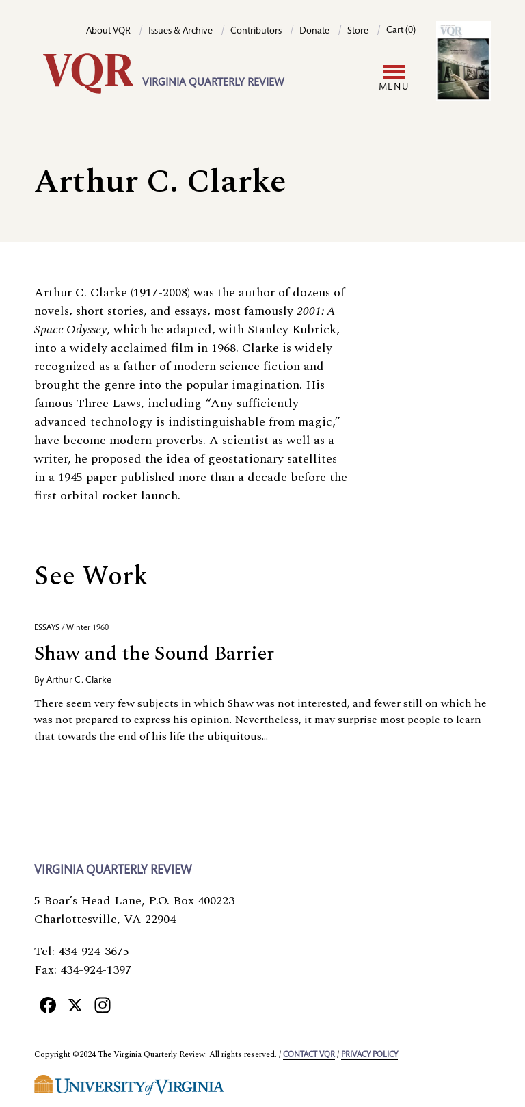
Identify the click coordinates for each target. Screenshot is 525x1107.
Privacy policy (369, 1055)
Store (357, 31)
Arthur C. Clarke (78, 681)
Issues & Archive (180, 31)
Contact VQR (309, 1055)
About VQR (108, 31)
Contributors (256, 31)
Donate (314, 31)
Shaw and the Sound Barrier (154, 653)
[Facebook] (48, 1004)
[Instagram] (102, 1004)
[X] (75, 1004)
